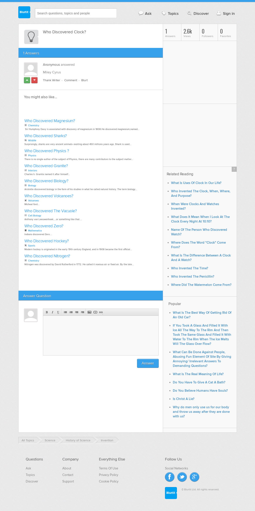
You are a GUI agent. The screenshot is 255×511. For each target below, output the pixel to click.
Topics (170, 13)
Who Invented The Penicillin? (192, 277)
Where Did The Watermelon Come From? (201, 285)
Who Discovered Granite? (46, 166)
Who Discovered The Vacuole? (50, 211)
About (66, 468)
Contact (67, 475)
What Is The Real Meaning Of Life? (198, 374)
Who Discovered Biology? (46, 181)
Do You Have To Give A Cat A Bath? (199, 382)
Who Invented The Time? (189, 268)
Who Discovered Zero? (43, 226)
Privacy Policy (108, 475)
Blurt (84, 80)
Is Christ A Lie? (183, 399)
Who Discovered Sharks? (45, 135)
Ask (145, 13)
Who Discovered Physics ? (46, 150)
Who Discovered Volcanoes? (48, 196)
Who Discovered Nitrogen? (47, 256)
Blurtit (24, 12)
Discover (197, 13)
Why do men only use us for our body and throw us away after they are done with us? (201, 411)
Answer (148, 363)
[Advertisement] (73, 110)
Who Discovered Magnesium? (49, 120)
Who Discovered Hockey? (46, 241)
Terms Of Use (108, 468)
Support (68, 481)
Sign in (225, 13)
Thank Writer (51, 80)
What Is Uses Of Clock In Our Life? (196, 183)
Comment (70, 80)
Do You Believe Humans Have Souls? (200, 391)
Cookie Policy (108, 481)
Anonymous (51, 65)
